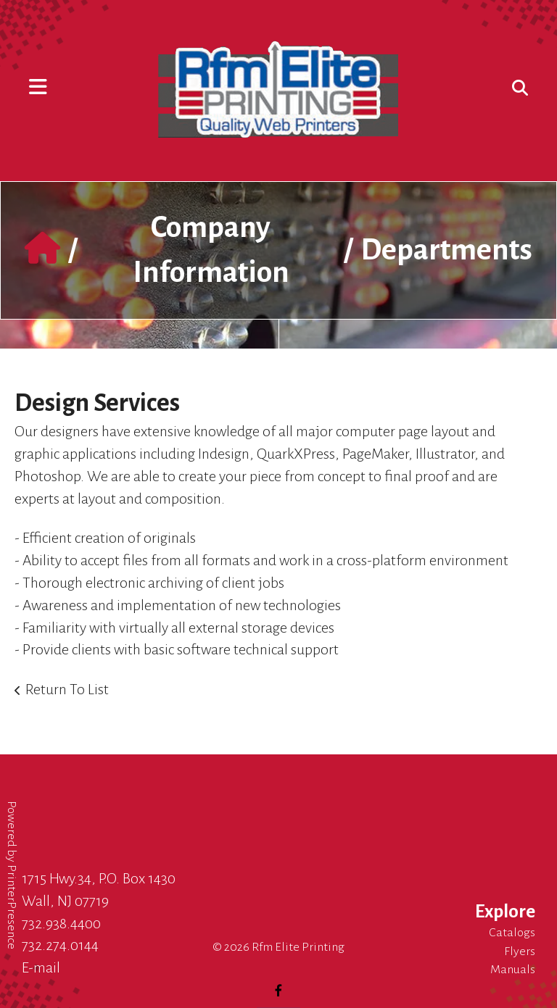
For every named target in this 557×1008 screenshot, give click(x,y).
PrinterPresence (11, 907)
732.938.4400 (61, 923)
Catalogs (512, 932)
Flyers (519, 951)
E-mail (41, 967)
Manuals (512, 969)
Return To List (67, 689)
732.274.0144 (60, 945)
